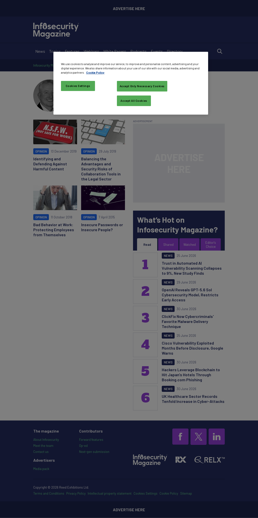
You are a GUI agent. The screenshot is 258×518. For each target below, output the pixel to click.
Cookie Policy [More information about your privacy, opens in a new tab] (95, 72)
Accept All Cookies (133, 100)
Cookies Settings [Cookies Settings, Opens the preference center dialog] (78, 85)
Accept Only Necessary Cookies (142, 86)
